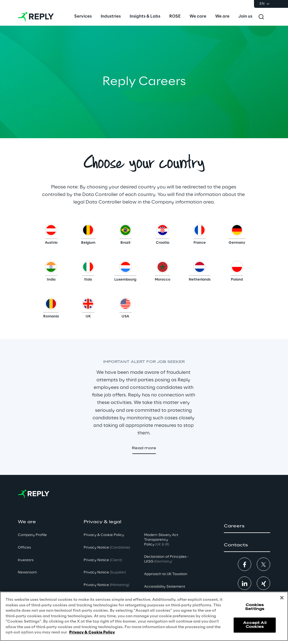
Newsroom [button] (27, 572)
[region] (144, 616)
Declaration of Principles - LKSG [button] (166, 559)
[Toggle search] (261, 17)
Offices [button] (24, 547)
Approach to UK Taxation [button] (165, 574)
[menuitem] (83, 17)
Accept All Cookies (255, 625)
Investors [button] (25, 560)
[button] (51, 235)
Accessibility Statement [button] (164, 587)
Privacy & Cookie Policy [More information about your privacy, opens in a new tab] (92, 632)
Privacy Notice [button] (107, 547)
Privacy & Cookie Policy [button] (104, 535)
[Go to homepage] (36, 17)
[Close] (282, 598)
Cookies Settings (254, 607)
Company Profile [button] (32, 535)
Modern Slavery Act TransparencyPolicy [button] (161, 539)
